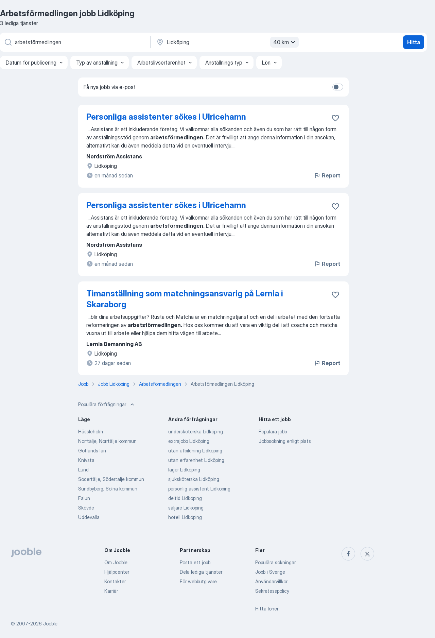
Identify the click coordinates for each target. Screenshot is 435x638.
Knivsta (86, 460)
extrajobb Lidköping (188, 441)
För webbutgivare (198, 581)
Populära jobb (273, 431)
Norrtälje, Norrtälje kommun (107, 441)
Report (327, 175)
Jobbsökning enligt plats (285, 441)
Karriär (111, 591)
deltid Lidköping (185, 498)
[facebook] (348, 554)
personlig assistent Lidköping (199, 489)
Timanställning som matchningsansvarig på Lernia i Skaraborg (184, 299)
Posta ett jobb (195, 562)
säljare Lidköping (186, 508)
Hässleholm (90, 431)
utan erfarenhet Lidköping (196, 460)
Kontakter (115, 581)
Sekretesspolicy (272, 591)
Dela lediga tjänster (201, 572)
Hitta (413, 42)
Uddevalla (89, 517)
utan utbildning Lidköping (195, 450)
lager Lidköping (184, 469)
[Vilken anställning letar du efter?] (75, 42)
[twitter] (367, 554)
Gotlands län (92, 450)
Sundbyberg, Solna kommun (107, 489)
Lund (83, 469)
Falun (84, 498)
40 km (285, 42)
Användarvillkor (271, 581)
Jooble (50, 623)
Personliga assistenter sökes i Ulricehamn (166, 117)
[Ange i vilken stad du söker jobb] (226, 42)
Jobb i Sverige (270, 572)
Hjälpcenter (116, 572)
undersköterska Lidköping (195, 431)
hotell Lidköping (185, 517)
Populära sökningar (275, 562)
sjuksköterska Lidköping (193, 479)
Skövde (86, 508)
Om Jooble (115, 562)
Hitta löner (266, 608)
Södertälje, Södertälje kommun (111, 479)
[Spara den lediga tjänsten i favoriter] (335, 118)
